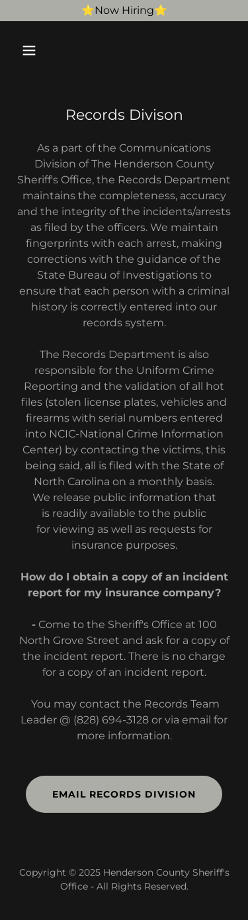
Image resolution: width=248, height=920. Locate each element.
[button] (40, 50)
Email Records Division (124, 794)
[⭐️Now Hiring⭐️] (124, 11)
